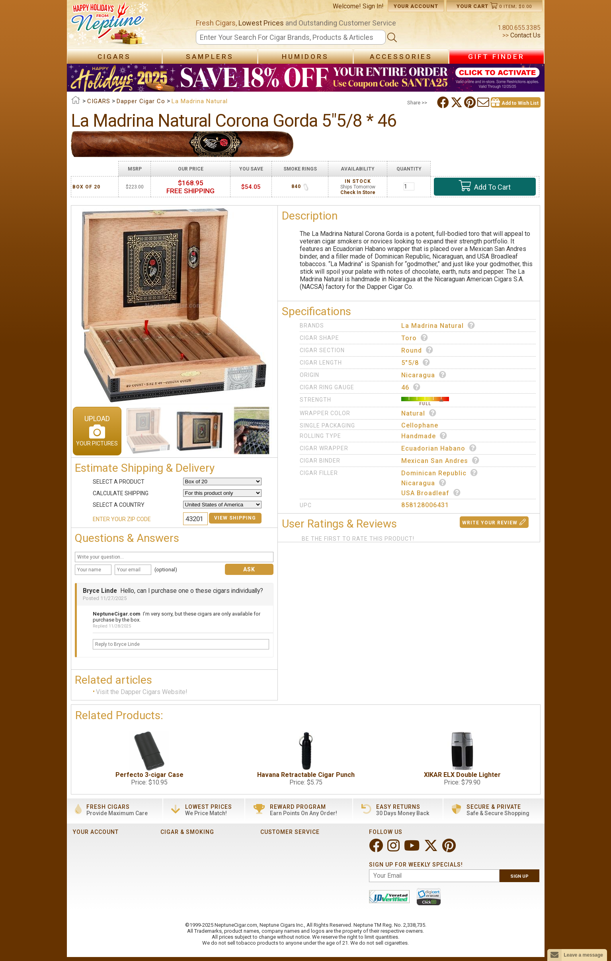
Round (417, 350)
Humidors (305, 57)
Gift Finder (496, 57)
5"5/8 (415, 363)
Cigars (114, 57)
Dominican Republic (439, 473)
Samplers (210, 57)
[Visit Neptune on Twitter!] (431, 849)
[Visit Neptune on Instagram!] (394, 849)
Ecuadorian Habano (439, 448)
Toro (414, 338)
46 (411, 387)
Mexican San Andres (440, 461)
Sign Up (519, 876)
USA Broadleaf (431, 493)
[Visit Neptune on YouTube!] (412, 849)
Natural (419, 413)
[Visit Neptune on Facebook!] (377, 849)
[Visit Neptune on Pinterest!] (449, 849)
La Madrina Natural (438, 325)
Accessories (401, 57)
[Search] (291, 37)
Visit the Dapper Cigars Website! (141, 692)
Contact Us (525, 35)
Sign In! (373, 6)
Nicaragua (424, 375)
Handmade (424, 436)
